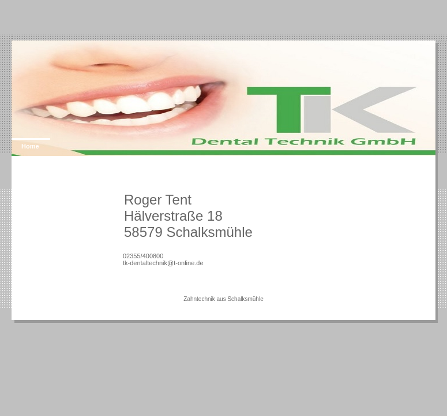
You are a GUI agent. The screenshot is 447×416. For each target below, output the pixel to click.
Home (30, 146)
